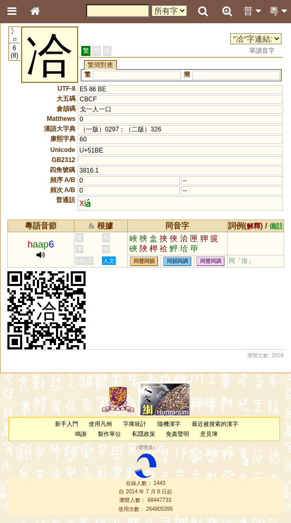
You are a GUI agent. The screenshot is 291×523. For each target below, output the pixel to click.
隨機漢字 (169, 424)
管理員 (145, 448)
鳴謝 (81, 434)
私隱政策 (143, 434)
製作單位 (109, 434)
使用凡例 (100, 424)
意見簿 (209, 434)
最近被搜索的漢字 (215, 424)
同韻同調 (177, 261)
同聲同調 (210, 261)
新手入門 (66, 424)
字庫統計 (134, 424)
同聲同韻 (144, 261)
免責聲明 (177, 434)
